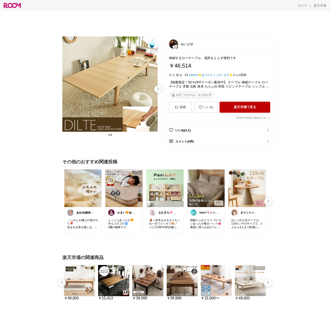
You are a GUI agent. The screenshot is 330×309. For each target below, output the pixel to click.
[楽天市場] (320, 5)
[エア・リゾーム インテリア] (191, 95)
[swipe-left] (62, 282)
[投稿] (180, 107)
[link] (83, 188)
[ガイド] (302, 5)
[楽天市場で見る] (245, 107)
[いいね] (205, 107)
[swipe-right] (158, 89)
